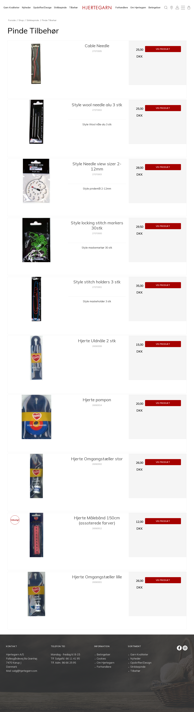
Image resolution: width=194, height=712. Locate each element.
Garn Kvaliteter (11, 7)
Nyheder (26, 7)
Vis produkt (163, 49)
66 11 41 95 (73, 658)
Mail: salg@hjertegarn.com (21, 670)
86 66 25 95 (69, 662)
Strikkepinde (60, 7)
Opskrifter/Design (42, 7)
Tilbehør (73, 7)
